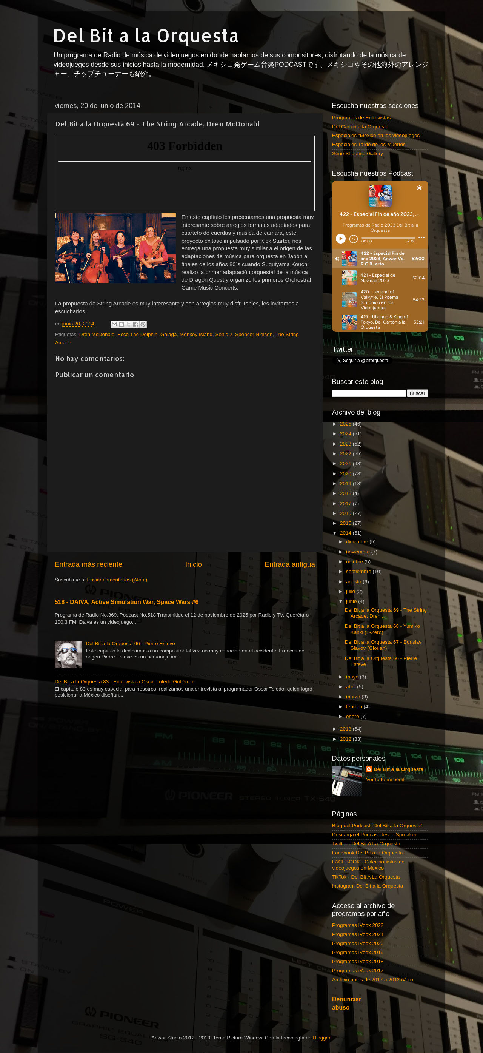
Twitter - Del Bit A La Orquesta (366, 843)
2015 (346, 523)
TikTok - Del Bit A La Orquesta (366, 877)
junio (352, 601)
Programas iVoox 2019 (358, 952)
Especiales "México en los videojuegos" (376, 135)
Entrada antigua (290, 564)
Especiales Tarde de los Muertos (369, 144)
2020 (346, 473)
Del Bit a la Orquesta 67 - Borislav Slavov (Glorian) (383, 645)
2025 (346, 424)
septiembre (359, 571)
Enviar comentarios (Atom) (117, 580)
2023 (346, 444)
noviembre (358, 552)
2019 (346, 483)
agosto (354, 581)
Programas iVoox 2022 (358, 925)
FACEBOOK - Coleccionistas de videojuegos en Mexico (368, 865)
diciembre (357, 541)
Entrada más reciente (89, 564)
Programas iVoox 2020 (358, 943)
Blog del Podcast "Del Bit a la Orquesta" (377, 825)
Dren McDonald (97, 334)
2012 (346, 739)
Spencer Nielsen (253, 334)
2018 (346, 493)
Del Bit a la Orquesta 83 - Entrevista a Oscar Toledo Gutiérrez (124, 682)
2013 (346, 729)
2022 (346, 453)
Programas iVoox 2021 (358, 934)
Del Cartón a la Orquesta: (361, 127)
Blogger (321, 1038)
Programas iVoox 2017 (358, 970)
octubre (355, 561)
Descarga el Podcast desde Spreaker (374, 834)
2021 (346, 463)
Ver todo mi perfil (385, 779)
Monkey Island (196, 334)
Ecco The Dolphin (137, 334)
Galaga (168, 334)
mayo (353, 677)
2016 (346, 513)
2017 (346, 503)
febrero (355, 706)
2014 (346, 533)
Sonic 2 (223, 334)
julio (351, 591)
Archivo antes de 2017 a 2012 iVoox (373, 979)
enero (353, 716)
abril (351, 686)
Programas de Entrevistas (361, 117)
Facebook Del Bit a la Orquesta (367, 853)
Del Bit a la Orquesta (146, 35)
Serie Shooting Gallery (357, 153)
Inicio (193, 564)
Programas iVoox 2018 (358, 961)
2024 (346, 433)
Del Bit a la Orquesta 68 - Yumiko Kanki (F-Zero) (382, 629)
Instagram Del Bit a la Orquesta (367, 886)
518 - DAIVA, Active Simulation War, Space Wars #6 (126, 602)
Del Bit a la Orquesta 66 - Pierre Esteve (130, 643)
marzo (353, 697)
